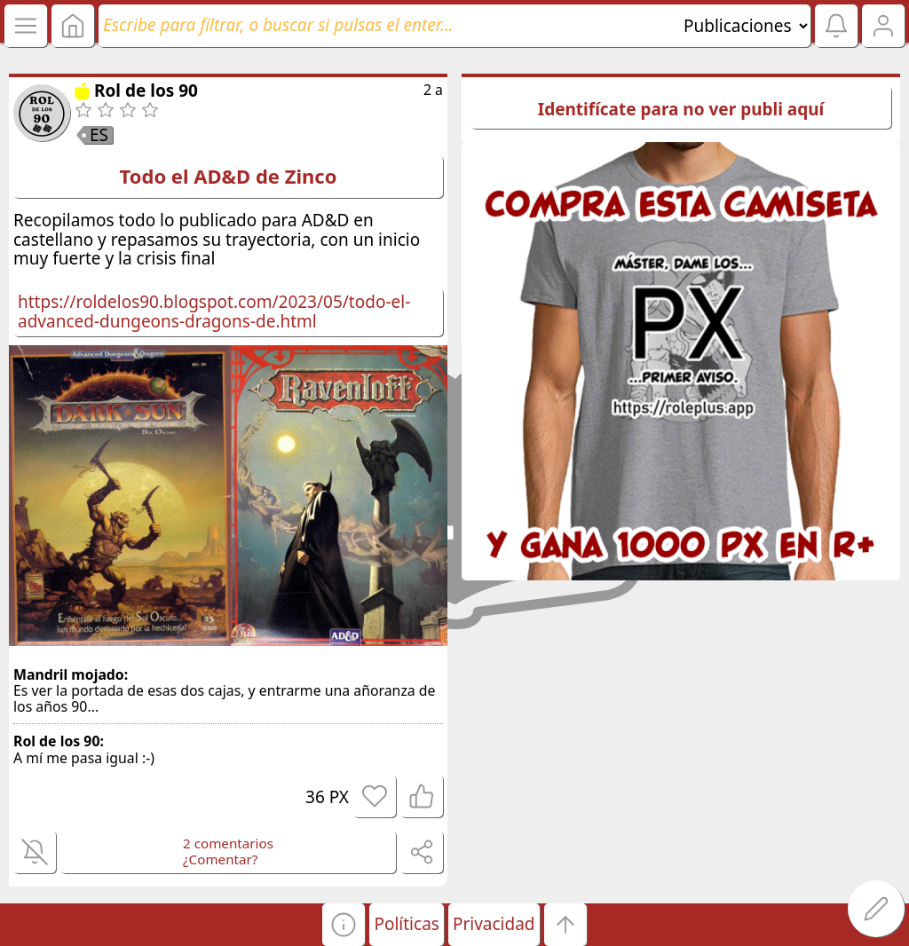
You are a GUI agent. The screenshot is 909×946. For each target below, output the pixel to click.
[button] (343, 924)
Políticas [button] (406, 923)
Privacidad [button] (494, 923)
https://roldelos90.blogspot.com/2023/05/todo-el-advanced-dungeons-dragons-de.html (214, 311)
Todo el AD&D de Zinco (228, 175)
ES (99, 135)
